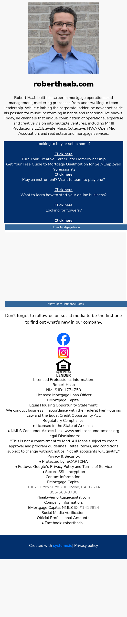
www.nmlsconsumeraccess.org (91, 431)
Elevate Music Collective (63, 128)
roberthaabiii (74, 523)
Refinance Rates (73, 304)
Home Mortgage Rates (66, 227)
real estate (57, 133)
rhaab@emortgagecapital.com (63, 497)
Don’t (10, 315)
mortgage (84, 133)
